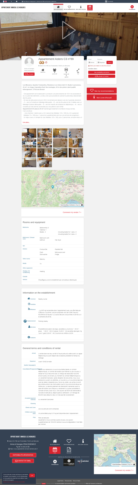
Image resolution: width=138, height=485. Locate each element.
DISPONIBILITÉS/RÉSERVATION (23, 455)
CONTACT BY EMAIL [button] (23, 461)
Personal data (68, 480)
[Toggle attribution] (82, 205)
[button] (29, 74)
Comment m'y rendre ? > (72, 212)
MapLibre (78, 205)
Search (110, 62)
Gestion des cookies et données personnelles (14, 482)
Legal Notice (60, 480)
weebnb (43, 483)
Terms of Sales (76, 480)
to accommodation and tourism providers (65, 483)
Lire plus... (26, 122)
